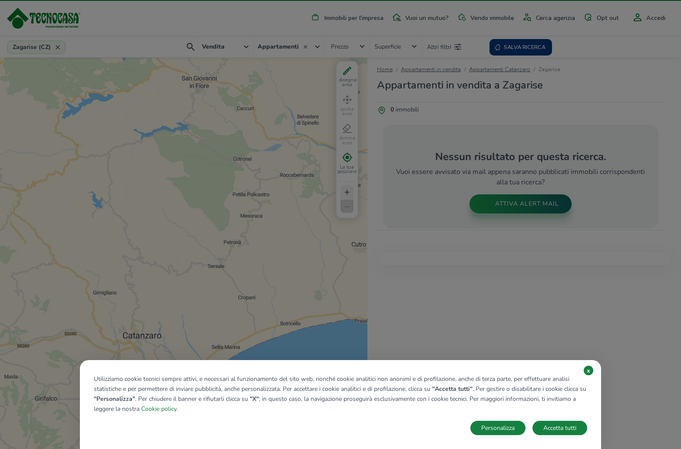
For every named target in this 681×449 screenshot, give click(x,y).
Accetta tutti (559, 428)
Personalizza (498, 428)
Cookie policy (158, 409)
